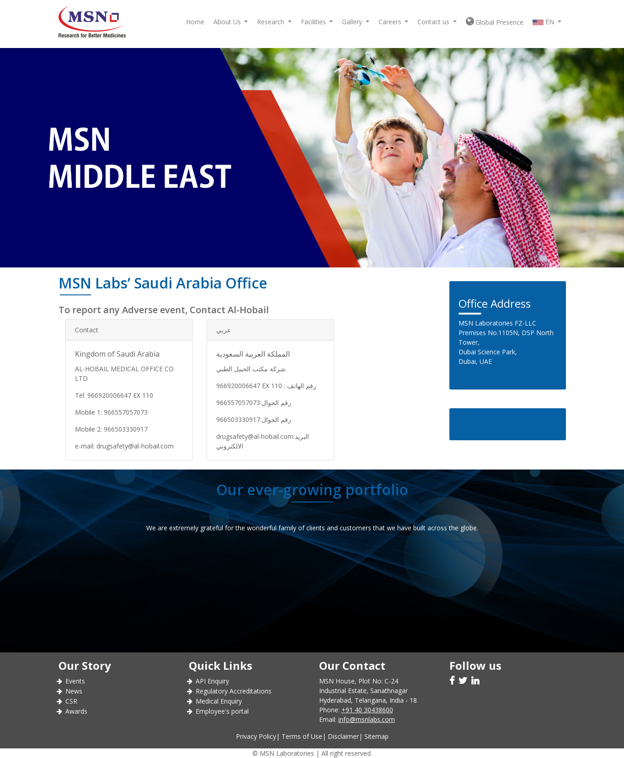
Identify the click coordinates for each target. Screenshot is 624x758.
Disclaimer (343, 736)
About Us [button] (228, 21)
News (73, 691)
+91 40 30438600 (367, 709)
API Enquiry (212, 681)
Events (75, 681)
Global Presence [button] (494, 22)
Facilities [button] (314, 21)
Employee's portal (222, 711)
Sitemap (376, 736)
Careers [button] (391, 21)
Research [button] (271, 21)
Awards (76, 711)
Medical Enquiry (219, 701)
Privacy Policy (256, 736)
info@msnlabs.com (366, 719)
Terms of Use (302, 736)
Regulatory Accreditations (234, 691)
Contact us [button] (434, 21)
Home (195, 21)
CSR (71, 701)
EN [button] (544, 21)
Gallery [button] (353, 21)
